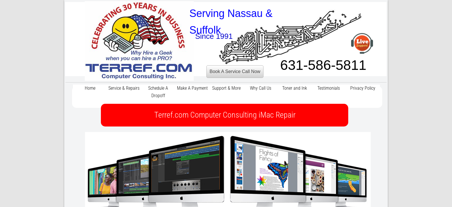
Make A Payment (192, 88)
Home (90, 88)
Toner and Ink (294, 88)
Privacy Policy (362, 88)
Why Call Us (260, 88)
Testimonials (328, 88)
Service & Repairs (124, 88)
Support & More (226, 88)
